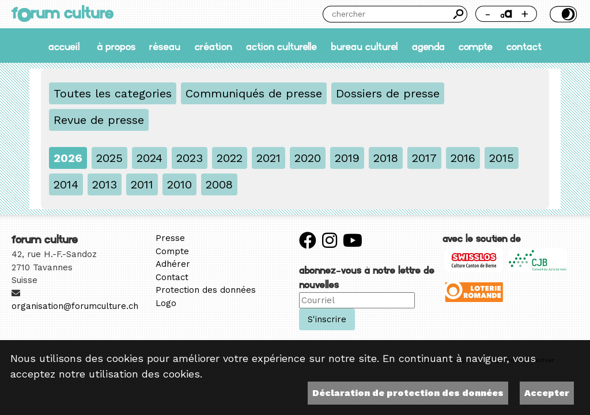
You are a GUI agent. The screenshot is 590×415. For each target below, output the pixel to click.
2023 (189, 158)
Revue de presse (99, 120)
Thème (562, 14)
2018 (385, 158)
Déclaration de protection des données (408, 392)
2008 (219, 184)
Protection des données (206, 290)
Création (213, 45)
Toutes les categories (113, 93)
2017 (424, 158)
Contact (524, 45)
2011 (142, 184)
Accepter (546, 392)
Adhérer (173, 264)
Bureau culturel (364, 45)
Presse (170, 238)
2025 (109, 158)
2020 (307, 158)
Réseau (164, 45)
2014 (66, 184)
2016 (463, 158)
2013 (104, 184)
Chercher (459, 14)
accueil (64, 45)
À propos (116, 45)
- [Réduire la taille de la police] (488, 13)
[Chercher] (387, 14)
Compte (476, 45)
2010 (179, 184)
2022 (230, 158)
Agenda (428, 45)
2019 (347, 158)
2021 (268, 158)
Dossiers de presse (388, 93)
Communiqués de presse (254, 93)
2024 (149, 158)
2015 (501, 158)
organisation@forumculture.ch (75, 306)
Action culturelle (281, 45)
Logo (166, 303)
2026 (68, 158)
